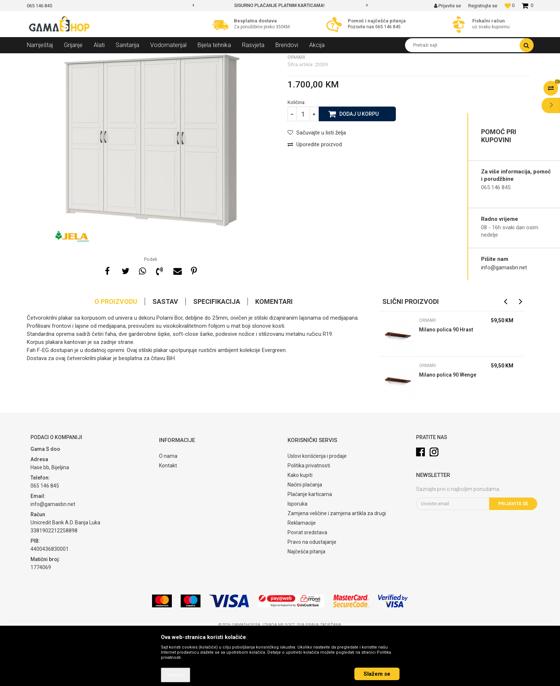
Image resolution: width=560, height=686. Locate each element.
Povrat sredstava (307, 586)
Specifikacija (216, 355)
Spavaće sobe (125, 58)
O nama (168, 509)
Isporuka (297, 557)
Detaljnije (175, 675)
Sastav (165, 355)
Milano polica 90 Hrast (446, 383)
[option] (280, 5)
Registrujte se (482, 5)
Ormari (153, 58)
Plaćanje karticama (310, 547)
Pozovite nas (361, 26)
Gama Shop (38, 58)
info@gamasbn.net (504, 267)
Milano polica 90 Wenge (447, 428)
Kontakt (168, 519)
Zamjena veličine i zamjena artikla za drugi (337, 567)
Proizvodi (66, 58)
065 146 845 (388, 26)
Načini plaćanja (305, 538)
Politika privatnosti (309, 519)
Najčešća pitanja (306, 605)
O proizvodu (115, 355)
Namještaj (93, 58)
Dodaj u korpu (359, 167)
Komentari (274, 355)
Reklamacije (302, 576)
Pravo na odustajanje (312, 595)
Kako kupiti (300, 528)
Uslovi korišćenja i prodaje (317, 509)
